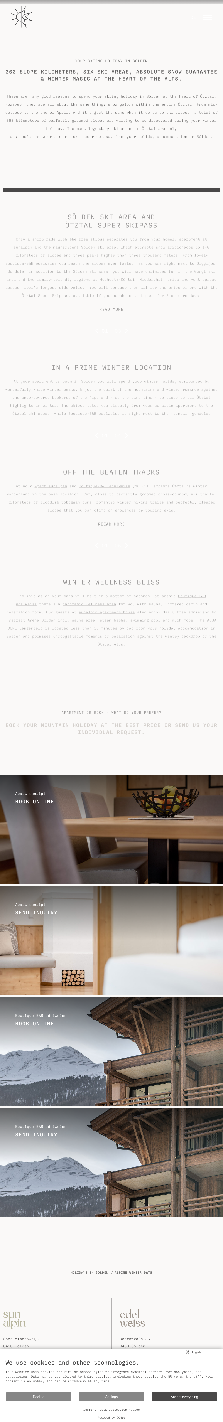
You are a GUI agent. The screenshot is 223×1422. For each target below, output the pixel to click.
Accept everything (184, 1397)
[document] (111, 1375)
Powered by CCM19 (111, 1417)
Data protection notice (120, 1409)
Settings (111, 1397)
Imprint (89, 1409)
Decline (38, 1397)
